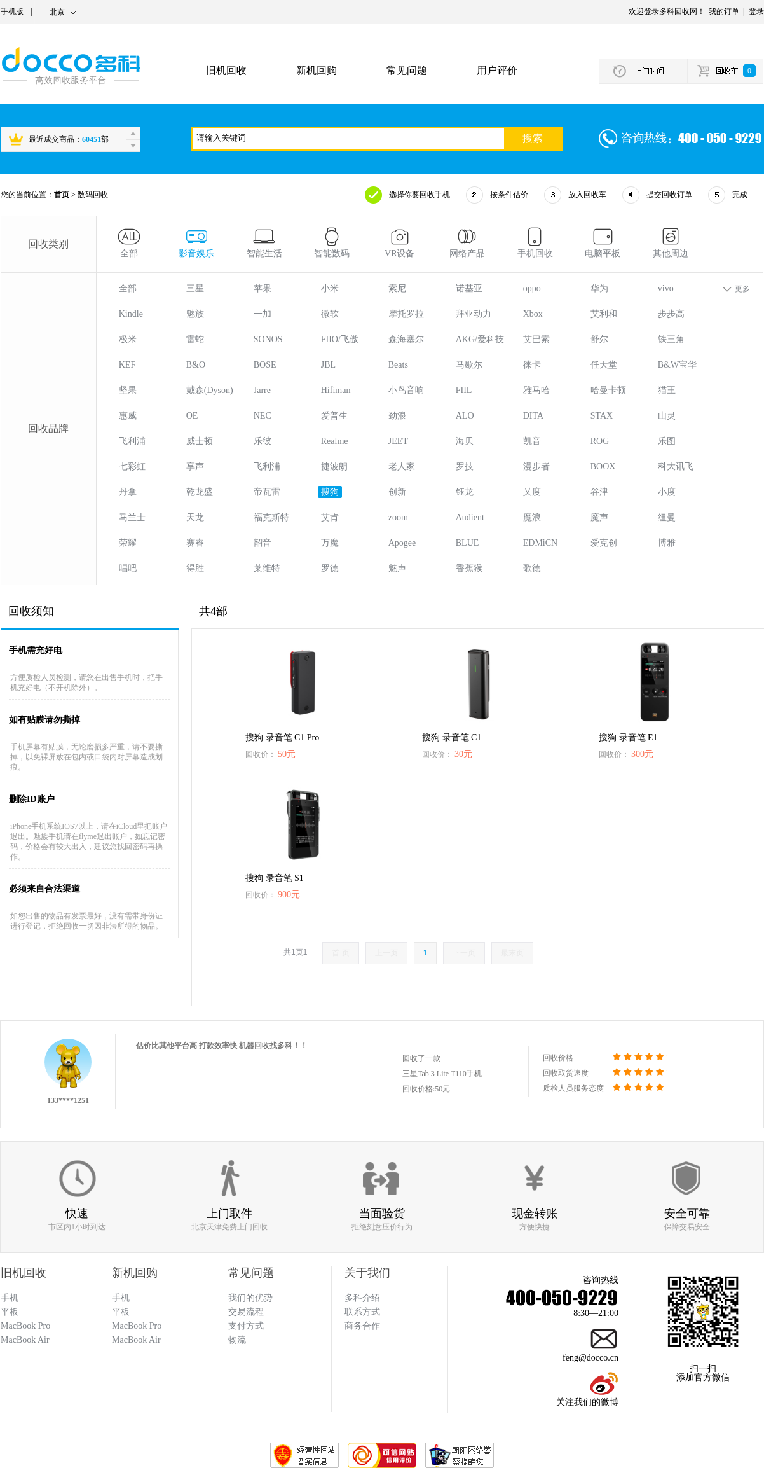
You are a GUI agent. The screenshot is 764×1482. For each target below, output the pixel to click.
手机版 (12, 11)
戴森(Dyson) (209, 390)
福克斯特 (271, 517)
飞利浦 (132, 441)
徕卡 (532, 365)
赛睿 (195, 543)
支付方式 (246, 1326)
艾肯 (330, 517)
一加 (262, 314)
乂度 (532, 492)
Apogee (402, 543)
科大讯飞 (675, 466)
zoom (398, 517)
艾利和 (603, 314)
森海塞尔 (406, 339)
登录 (756, 11)
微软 (330, 314)
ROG (600, 441)
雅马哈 (536, 390)
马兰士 (132, 517)
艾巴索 (536, 339)
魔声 (599, 517)
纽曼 (667, 517)
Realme (334, 441)
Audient (470, 517)
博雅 (667, 543)
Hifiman (336, 390)
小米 (330, 288)
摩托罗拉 (406, 314)
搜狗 (330, 492)
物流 (237, 1340)
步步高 (671, 314)
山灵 (667, 415)
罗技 (465, 466)
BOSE (265, 365)
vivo (666, 288)
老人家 (401, 466)
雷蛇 (195, 339)
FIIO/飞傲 (339, 339)
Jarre (262, 390)
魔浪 (532, 517)
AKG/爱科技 (480, 339)
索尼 (397, 288)
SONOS (268, 339)
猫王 (667, 390)
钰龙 (465, 492)
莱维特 (267, 568)
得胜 (195, 568)
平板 (121, 1312)
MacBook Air (136, 1340)
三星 (195, 288)
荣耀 (128, 543)
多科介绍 (362, 1298)
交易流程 (246, 1312)
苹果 (262, 288)
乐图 (667, 441)
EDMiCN (540, 543)
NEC (262, 415)
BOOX (603, 466)
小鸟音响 (406, 390)
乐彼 (262, 441)
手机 (121, 1298)
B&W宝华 (677, 365)
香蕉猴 (469, 568)
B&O (195, 365)
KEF (127, 365)
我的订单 (724, 11)
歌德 (532, 568)
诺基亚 (469, 288)
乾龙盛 (199, 492)
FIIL (464, 390)
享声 (195, 466)
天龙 (195, 517)
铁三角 (671, 339)
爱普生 (334, 415)
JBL (328, 365)
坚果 (128, 390)
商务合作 (362, 1326)
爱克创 (603, 543)
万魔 (330, 543)
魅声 (397, 568)
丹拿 (128, 492)
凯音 (532, 441)
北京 (57, 12)
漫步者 (536, 466)
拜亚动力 (473, 314)
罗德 (330, 568)
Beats (398, 365)
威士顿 (199, 441)
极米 (128, 339)
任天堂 (603, 365)
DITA (533, 415)
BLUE (467, 543)
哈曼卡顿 (608, 390)
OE (192, 415)
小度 (667, 492)
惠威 (128, 415)
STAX (601, 415)
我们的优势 (250, 1298)
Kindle (131, 314)
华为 (599, 288)
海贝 (465, 441)
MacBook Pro (136, 1326)
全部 (128, 288)
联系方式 (362, 1312)
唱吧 (128, 568)
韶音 (262, 543)
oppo (532, 288)
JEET (398, 441)
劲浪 (397, 415)
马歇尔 (469, 365)
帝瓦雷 (267, 492)
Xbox (533, 314)
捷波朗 (334, 466)
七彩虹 (132, 466)
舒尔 (599, 339)
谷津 (599, 492)
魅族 (195, 314)
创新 (397, 492)
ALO (465, 415)
